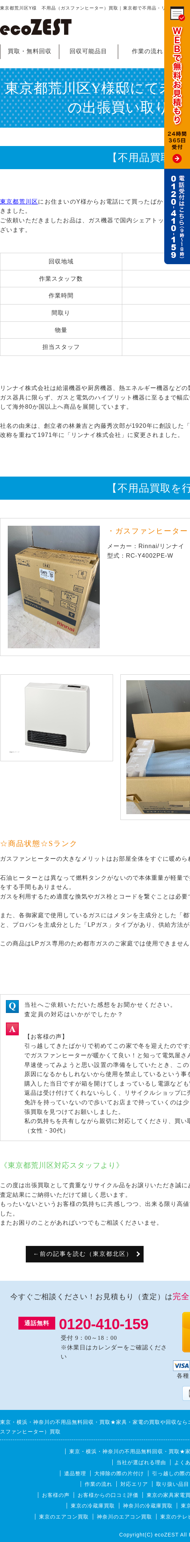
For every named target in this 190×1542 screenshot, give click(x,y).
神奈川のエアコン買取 (124, 1517)
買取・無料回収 (30, 51)
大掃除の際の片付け (119, 1473)
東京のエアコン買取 (64, 1517)
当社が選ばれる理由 (141, 1462)
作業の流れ (147, 51)
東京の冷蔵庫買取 (93, 1506)
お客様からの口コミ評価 (108, 1495)
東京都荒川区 (19, 201)
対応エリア (134, 1484)
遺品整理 (75, 1473)
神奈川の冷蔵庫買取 (148, 1506)
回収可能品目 (88, 51)
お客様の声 (56, 1495)
